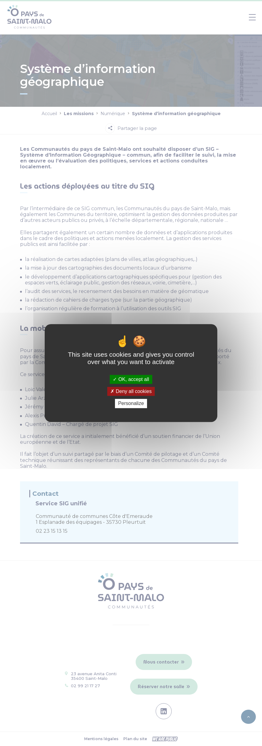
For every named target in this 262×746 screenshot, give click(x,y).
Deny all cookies (131, 391)
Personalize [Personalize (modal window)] (131, 403)
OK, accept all (131, 379)
